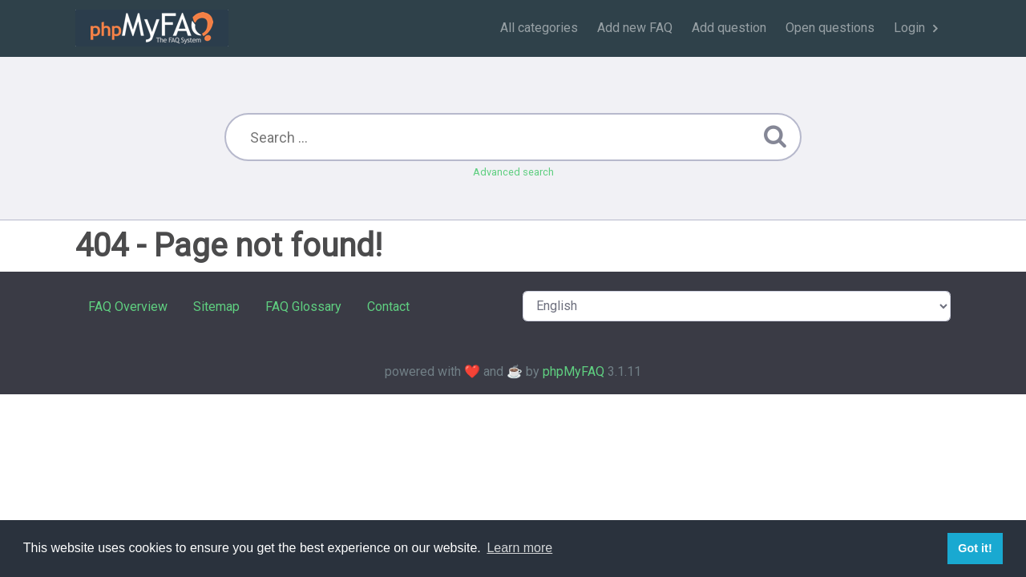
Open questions (830, 27)
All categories (539, 27)
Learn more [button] (519, 548)
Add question (729, 27)
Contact (388, 306)
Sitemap (216, 306)
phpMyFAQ (573, 371)
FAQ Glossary (303, 306)
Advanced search (513, 172)
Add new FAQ (635, 27)
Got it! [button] (975, 548)
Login (909, 27)
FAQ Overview (128, 306)
